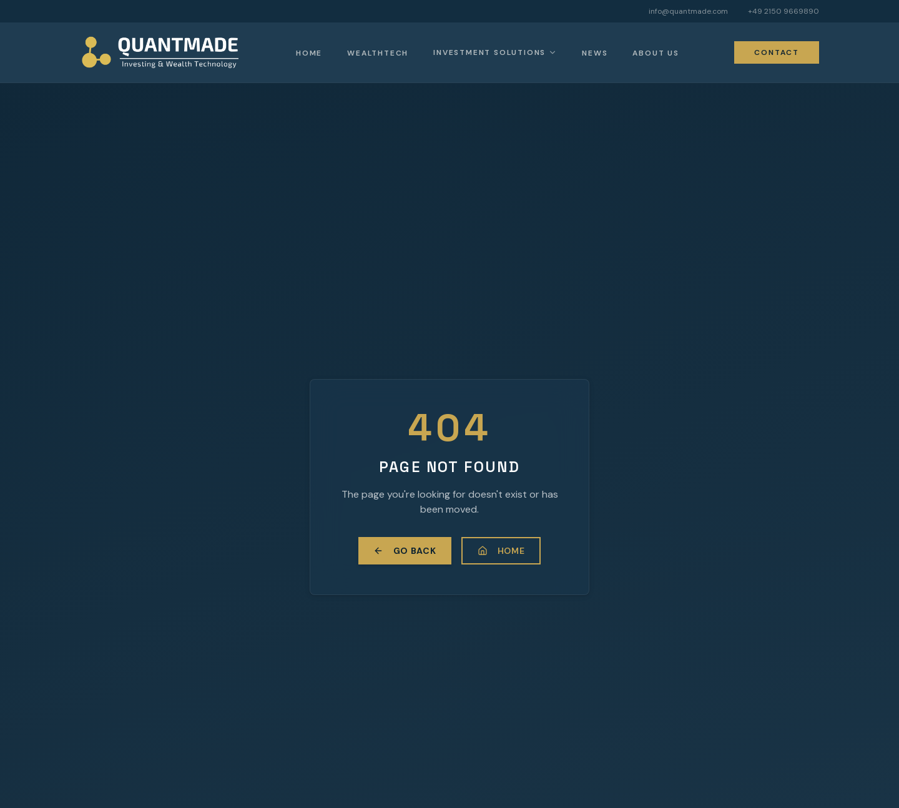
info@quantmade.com (688, 11)
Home (309, 53)
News (594, 53)
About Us (655, 53)
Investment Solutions (489, 52)
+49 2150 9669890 (783, 11)
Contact (776, 52)
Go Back (404, 550)
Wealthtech (377, 53)
